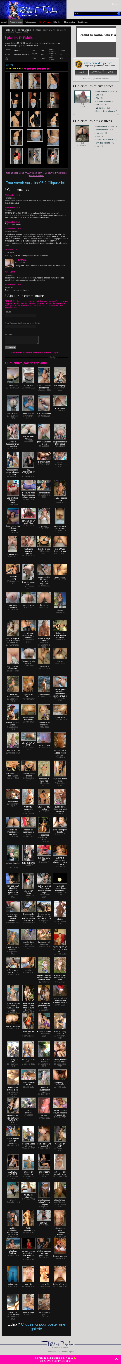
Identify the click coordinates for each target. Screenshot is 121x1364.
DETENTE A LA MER (28, 743)
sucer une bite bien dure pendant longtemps (44, 579)
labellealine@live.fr (21, 54)
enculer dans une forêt (28, 942)
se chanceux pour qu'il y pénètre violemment (13, 916)
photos (60, 918)
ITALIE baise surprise (44, 1060)
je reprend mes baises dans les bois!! (60, 977)
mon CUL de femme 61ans (60, 549)
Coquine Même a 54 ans (28, 1144)
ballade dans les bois (12, 863)
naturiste (28, 969)
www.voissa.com (33, 172)
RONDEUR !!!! (44, 461)
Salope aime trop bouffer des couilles (13, 527)
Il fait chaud (60, 408)
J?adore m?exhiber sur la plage (44, 1089)
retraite (44, 525)
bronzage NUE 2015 (28, 1060)
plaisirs (60, 609)
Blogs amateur (69, 22)
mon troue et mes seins (28, 718)
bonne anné (60, 717)
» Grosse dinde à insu (104, 111)
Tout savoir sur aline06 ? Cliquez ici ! (36, 183)
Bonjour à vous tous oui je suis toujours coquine (28, 494)
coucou (60, 461)
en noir (13, 1199)
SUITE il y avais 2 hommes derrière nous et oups (44, 888)
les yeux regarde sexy (60, 498)
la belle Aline (13, 413)
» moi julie (99, 105)
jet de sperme (28, 413)
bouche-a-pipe (44, 548)
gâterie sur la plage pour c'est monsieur (59, 808)
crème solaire (44, 694)
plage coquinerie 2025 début (60, 442)
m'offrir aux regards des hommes (28, 808)
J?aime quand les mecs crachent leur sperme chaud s (60, 692)
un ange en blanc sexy (28, 1172)
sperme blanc (28, 604)
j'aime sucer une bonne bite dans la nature (12, 471)
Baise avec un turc (28, 1032)
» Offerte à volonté (102, 101)
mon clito (28, 1283)
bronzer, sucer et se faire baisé (60, 1060)
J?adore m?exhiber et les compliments (13, 1089)
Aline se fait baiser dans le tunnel (28, 831)
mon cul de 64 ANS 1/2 (28, 437)
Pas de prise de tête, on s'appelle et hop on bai (60, 1112)
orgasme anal (12, 553)
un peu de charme (28, 1195)
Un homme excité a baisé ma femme (60, 634)
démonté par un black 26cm (28, 521)
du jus (60, 660)
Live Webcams (45, 22)
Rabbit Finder (10, 30)
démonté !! (44, 666)
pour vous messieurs (13, 605)
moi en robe (13, 1283)
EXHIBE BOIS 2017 (44, 858)
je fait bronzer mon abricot (13, 970)
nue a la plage (28, 1311)
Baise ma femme (44, 1031)
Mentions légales (68, 1352)
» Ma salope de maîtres (104, 91)
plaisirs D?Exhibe (28, 891)
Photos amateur (16, 22)
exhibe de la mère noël (44, 779)
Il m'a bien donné (44, 413)
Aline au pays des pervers (60, 526)
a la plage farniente (13, 1251)
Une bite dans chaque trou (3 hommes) (28, 634)
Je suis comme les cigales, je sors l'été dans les (28, 1253)
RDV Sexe (57, 22)
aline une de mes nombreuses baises (60, 1230)
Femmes (37, 30)
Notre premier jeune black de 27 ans (44, 1005)
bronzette (44, 604)
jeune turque (60, 576)
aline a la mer (44, 745)
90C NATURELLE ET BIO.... (28, 471)
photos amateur (36, 175)
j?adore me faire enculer (28, 662)
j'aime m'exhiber (60, 1283)
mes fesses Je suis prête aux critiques (44, 1201)
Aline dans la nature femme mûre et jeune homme (28, 1006)
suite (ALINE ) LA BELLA (60, 1032)
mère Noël (44, 1283)
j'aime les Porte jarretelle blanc (60, 1172)
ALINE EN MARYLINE (13, 1172)
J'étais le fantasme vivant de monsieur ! (12, 443)
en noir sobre (44, 1171)
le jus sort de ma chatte (60, 779)
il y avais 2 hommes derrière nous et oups (60, 887)
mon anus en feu (13, 1025)
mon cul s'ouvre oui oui (28, 1083)
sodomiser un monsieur (44, 723)
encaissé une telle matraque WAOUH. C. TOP (13, 1118)
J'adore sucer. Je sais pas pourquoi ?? (44, 1252)
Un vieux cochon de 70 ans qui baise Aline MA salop (13, 1006)
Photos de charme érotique (12, 1313)
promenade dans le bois (44, 442)
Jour (81, 72)
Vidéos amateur (31, 22)
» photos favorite (101, 130)
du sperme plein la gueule (44, 942)
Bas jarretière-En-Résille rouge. (13, 499)
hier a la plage (60, 385)
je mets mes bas (60, 1255)
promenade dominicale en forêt (44, 836)
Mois (110, 72)
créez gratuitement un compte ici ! (47, 352)
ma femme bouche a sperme (28, 550)
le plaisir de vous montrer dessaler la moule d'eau (44, 977)
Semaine (96, 72)
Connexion (116, 4)
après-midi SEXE (28, 695)
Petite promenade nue (28, 1228)
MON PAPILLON (13, 750)
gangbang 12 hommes (60, 1083)
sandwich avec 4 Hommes (28, 774)
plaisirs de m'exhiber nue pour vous (13, 831)
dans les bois (44, 492)
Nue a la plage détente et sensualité (44, 640)
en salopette (13, 801)
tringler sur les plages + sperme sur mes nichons (44, 915)
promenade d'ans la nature (13, 695)
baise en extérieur (28, 1111)
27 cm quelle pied (44, 1313)
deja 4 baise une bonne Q (44, 1144)
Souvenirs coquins (13, 577)
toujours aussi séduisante (13, 667)
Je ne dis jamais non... (28, 582)
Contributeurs (83, 22)
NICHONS (28, 385)
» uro (82, 106)
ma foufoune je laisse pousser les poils (60, 752)
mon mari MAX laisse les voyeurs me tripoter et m (13, 888)
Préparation (13, 385)
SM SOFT (44, 1222)
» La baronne (100, 108)
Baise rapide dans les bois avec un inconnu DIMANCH (28, 916)
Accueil (4, 22)
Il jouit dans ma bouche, (12, 947)
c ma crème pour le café (60, 830)
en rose (44, 1115)
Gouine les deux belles (44, 807)
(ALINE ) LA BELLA (13, 1060)
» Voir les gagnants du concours (96, 79)
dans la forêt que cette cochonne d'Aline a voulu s (60, 1000)
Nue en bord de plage (12, 723)
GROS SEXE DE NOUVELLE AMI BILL (60, 948)
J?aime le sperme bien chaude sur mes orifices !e (60, 860)
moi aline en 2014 (60, 1144)
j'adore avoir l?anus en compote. (13, 1140)
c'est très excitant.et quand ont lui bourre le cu (13, 1230)
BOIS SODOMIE (29, 862)
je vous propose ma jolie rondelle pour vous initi (12, 640)
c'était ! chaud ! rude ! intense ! (60, 1200)
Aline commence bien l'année (44, 386)
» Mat (97, 98)
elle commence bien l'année (13, 774)
